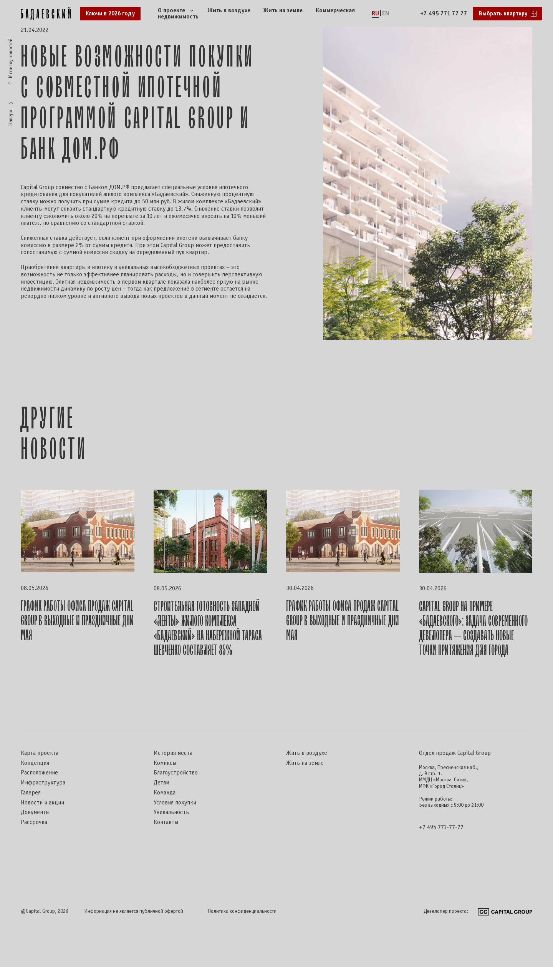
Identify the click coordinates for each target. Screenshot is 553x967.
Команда (165, 793)
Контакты (166, 822)
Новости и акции (42, 803)
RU (375, 14)
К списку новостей (10, 58)
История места (173, 753)
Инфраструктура (43, 783)
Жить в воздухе (229, 10)
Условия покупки (175, 803)
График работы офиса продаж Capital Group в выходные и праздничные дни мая (77, 621)
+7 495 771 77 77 (443, 14)
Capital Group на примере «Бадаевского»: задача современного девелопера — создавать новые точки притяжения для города (473, 628)
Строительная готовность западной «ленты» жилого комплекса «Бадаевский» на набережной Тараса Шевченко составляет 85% (208, 628)
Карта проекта (39, 753)
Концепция (35, 763)
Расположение (39, 773)
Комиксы (165, 763)
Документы (35, 812)
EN (385, 14)
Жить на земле (283, 10)
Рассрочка (34, 822)
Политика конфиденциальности (242, 911)
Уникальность (171, 812)
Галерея (31, 793)
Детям (161, 783)
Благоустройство (176, 773)
